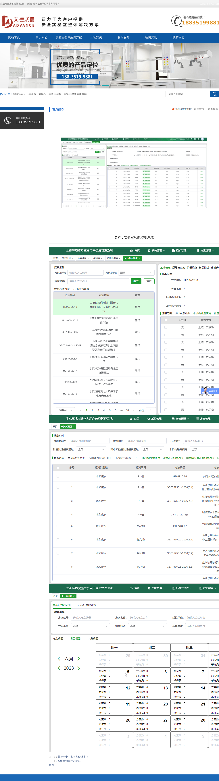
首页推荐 (212, 109)
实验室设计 (19, 94)
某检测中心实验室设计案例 (73, 756)
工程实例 (96, 37)
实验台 (32, 94)
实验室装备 (55, 94)
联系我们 (214, 3)
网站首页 (14, 37)
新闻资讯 (151, 37)
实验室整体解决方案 (69, 37)
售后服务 (123, 37)
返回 (51, 765)
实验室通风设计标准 (69, 761)
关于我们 (41, 37)
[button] (97, 86)
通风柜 (42, 94)
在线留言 (204, 3)
